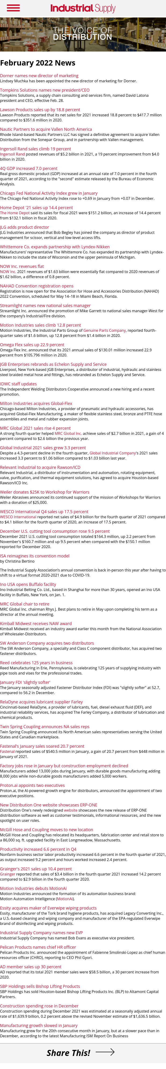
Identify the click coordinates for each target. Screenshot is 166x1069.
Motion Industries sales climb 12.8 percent (40, 325)
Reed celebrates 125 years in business (36, 662)
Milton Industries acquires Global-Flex (36, 403)
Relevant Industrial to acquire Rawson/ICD (40, 467)
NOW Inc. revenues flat (22, 266)
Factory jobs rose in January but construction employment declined (64, 765)
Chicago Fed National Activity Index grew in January (48, 193)
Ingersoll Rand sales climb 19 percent (35, 149)
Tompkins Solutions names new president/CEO (45, 90)
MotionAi (65, 898)
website (71, 810)
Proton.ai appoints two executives (32, 785)
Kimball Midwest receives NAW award (36, 623)
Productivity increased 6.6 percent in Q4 (38, 849)
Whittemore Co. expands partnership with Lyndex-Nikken (55, 246)
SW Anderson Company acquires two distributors (47, 643)
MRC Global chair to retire (24, 604)
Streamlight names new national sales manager (45, 305)
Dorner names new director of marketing (39, 75)
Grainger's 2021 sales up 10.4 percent (36, 869)
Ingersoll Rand (12, 154)
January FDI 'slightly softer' (25, 682)
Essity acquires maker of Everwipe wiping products (48, 908)
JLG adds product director (24, 227)
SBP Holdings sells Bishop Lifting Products (40, 986)
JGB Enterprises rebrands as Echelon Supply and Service (53, 364)
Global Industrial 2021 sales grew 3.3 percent (43, 447)
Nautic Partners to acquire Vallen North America (46, 129)
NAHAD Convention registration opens (36, 286)
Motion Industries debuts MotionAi (33, 888)
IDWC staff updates (18, 384)
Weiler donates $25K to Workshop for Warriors (44, 492)
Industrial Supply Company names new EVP (41, 932)
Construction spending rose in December (39, 1006)
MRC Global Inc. (68, 433)
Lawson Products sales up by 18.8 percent (40, 109)
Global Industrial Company (113, 453)
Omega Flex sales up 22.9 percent (32, 344)
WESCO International (18, 516)
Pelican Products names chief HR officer (38, 947)
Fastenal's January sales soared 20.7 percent (42, 746)
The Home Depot (15, 212)
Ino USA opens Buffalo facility (28, 584)
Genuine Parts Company (104, 330)
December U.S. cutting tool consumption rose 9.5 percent (55, 531)
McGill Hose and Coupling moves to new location (46, 829)
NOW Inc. (8, 271)
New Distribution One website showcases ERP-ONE (48, 805)
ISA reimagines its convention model (34, 556)
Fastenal (7, 751)
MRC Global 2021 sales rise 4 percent (35, 428)
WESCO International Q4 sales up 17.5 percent (44, 511)
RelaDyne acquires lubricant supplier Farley (41, 702)
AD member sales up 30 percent (30, 966)
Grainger (7, 874)
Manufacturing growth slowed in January (38, 1025)
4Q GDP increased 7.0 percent (29, 168)
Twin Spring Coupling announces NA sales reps (44, 726)
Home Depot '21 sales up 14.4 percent (36, 207)
